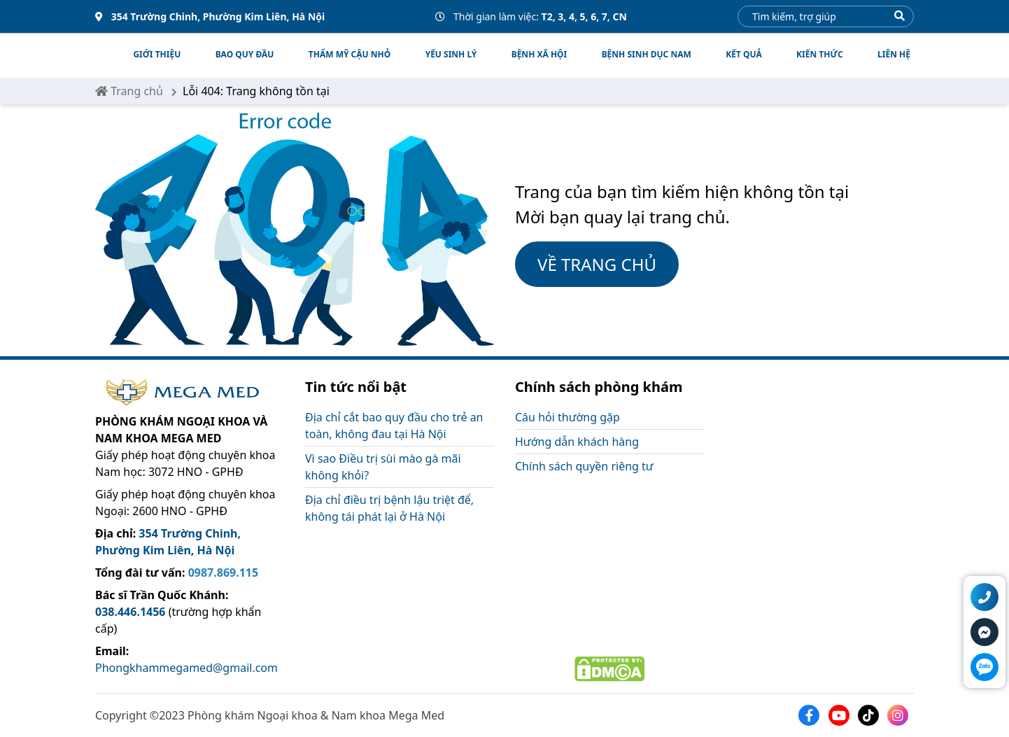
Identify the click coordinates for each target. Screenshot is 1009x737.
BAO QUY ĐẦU (245, 54)
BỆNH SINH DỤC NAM (646, 54)
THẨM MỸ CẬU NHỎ (349, 54)
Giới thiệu (157, 54)
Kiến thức (819, 54)
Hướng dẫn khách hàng (577, 441)
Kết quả (743, 54)
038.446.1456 (130, 611)
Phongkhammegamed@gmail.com (186, 667)
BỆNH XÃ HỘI (539, 54)
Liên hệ (893, 54)
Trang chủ (129, 91)
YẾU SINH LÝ (451, 54)
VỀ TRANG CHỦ (596, 264)
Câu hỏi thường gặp (567, 417)
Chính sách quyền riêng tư (584, 466)
